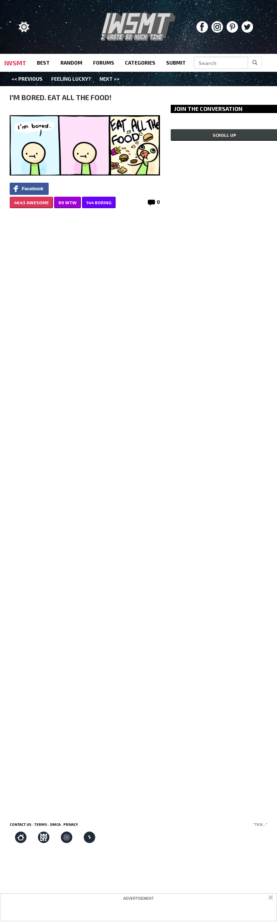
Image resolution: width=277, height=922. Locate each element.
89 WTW (67, 202)
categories (140, 63)
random (71, 63)
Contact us (20, 824)
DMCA (55, 824)
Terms (40, 824)
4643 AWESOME (31, 202)
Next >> (109, 79)
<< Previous (27, 79)
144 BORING (98, 202)
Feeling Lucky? (71, 79)
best (43, 63)
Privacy (70, 824)
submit (176, 63)
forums (103, 63)
